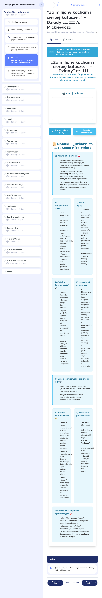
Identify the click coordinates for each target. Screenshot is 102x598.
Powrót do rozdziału (72, 582)
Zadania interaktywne (84, 131)
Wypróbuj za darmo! (76, 32)
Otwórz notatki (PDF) (60, 131)
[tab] (54, 40)
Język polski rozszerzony (19, 4)
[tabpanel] (72, 298)
